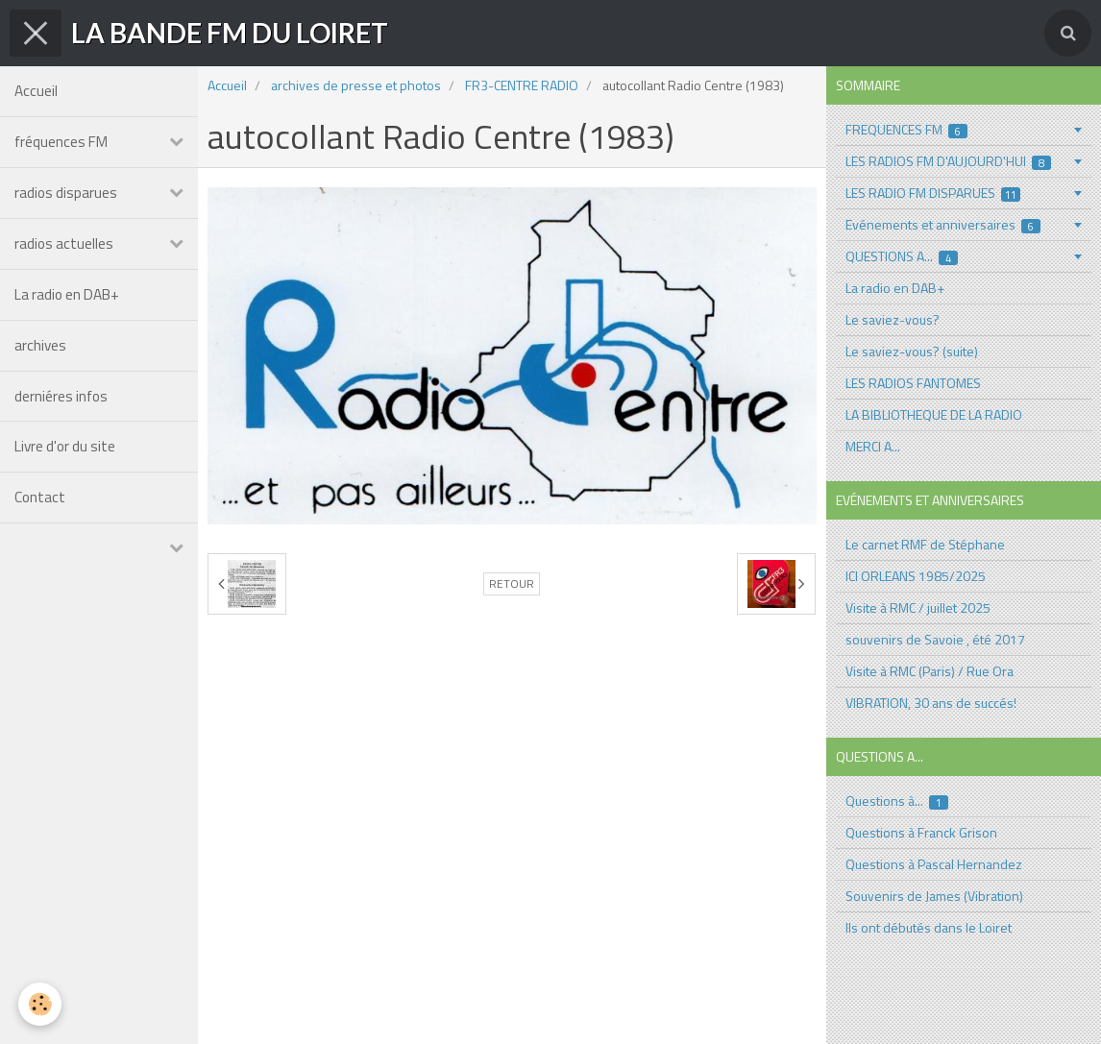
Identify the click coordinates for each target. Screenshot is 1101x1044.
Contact (39, 498)
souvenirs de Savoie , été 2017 (935, 639)
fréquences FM (61, 142)
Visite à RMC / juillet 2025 (918, 607)
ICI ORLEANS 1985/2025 (915, 576)
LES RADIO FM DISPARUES (933, 192)
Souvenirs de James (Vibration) (934, 896)
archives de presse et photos (356, 85)
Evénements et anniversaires (943, 224)
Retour (511, 584)
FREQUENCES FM (906, 129)
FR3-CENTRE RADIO (521, 85)
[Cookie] (40, 1004)
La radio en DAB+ (66, 294)
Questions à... (897, 800)
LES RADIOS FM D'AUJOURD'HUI (948, 161)
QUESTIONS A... (902, 256)
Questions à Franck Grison (921, 832)
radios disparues (65, 193)
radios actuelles (63, 243)
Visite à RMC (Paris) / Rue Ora (929, 671)
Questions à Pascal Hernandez (933, 864)
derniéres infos (61, 396)
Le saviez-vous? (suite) (911, 351)
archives (40, 345)
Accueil (36, 91)
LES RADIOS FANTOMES (913, 383)
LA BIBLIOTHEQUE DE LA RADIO (933, 414)
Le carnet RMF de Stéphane (925, 544)
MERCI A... (872, 446)
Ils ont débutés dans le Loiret (928, 927)
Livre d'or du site (64, 447)
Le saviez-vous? (892, 319)
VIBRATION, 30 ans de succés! (930, 702)
